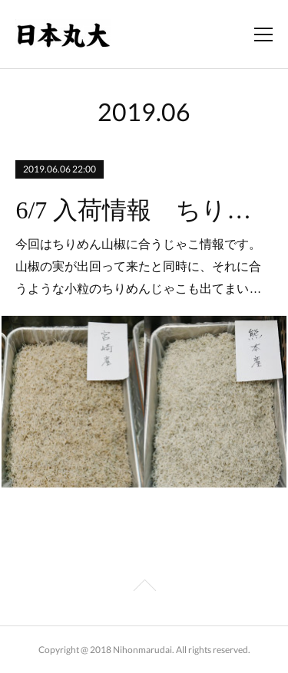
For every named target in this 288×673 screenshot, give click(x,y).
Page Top (144, 587)
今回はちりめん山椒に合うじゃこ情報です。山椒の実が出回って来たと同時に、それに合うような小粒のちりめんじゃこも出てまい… (138, 266)
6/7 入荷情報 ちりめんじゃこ (143, 210)
